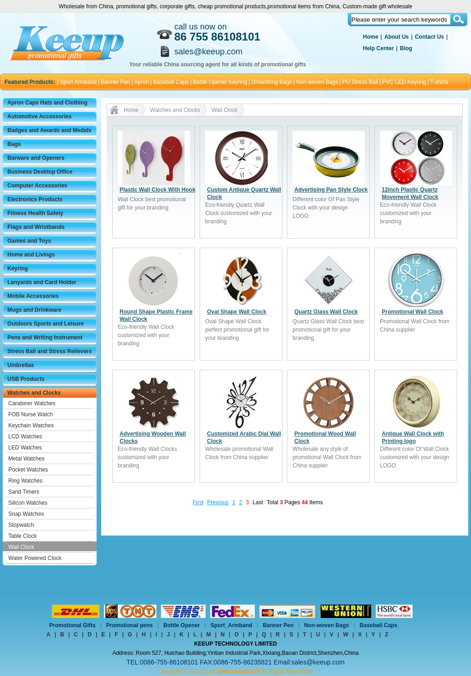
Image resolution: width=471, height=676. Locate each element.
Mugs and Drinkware (34, 310)
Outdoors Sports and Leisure (45, 324)
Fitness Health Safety (35, 213)
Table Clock (22, 536)
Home (370, 37)
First (198, 502)
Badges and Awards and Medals (49, 130)
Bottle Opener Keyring (220, 82)
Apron (141, 82)
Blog (406, 48)
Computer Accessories (37, 185)
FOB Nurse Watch (30, 414)
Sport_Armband (232, 625)
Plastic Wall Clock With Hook (157, 189)
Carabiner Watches (31, 403)
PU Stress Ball (360, 82)
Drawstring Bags (272, 82)
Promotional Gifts (72, 625)
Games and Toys (29, 241)
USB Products (26, 379)
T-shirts (439, 82)
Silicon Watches (27, 503)
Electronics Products (35, 199)
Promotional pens (129, 625)
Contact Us (429, 37)
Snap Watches (26, 514)
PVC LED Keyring (404, 82)
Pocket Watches (28, 469)
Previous (218, 502)
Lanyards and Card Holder (41, 282)
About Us (396, 37)
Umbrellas (20, 365)
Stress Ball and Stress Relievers (49, 351)
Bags (14, 144)
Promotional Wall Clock (412, 312)
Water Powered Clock (35, 558)
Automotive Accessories (39, 116)
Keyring (17, 268)
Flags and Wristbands (35, 227)
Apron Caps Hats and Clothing (47, 102)
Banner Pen (115, 82)
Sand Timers (23, 492)
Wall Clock (21, 547)
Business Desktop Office (39, 172)
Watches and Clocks (34, 393)
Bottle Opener (181, 625)
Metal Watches (26, 458)
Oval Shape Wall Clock (236, 312)
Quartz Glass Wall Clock (326, 312)
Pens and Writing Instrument (44, 337)
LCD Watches (25, 436)
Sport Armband (78, 82)
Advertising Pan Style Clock (331, 189)
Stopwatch (21, 525)
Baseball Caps (171, 82)
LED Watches (25, 447)
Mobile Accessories (33, 296)
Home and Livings (31, 254)
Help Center (378, 48)
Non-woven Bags (317, 82)
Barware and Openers (35, 158)
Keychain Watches (31, 425)
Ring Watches (25, 481)
